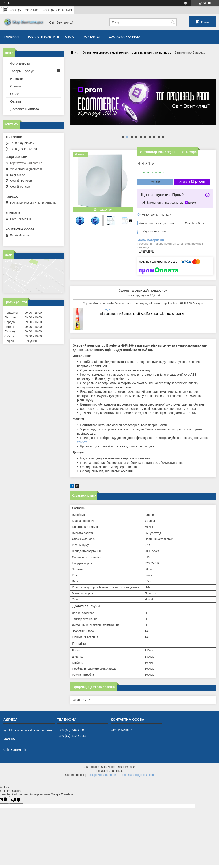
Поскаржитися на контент (102, 775)
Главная (11, 36)
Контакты (91, 36)
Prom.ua (130, 766)
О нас (70, 36)
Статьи (15, 86)
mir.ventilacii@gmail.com (26, 169)
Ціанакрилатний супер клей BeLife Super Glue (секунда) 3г (142, 313)
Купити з (191, 182)
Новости (16, 78)
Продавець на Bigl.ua (109, 770)
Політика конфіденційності (137, 775)
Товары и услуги (41, 36)
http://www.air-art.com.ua (26, 163)
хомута (82, 442)
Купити (155, 181)
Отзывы (16, 101)
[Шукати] (173, 22)
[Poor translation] (16, 800)
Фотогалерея (20, 63)
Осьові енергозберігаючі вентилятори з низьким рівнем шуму (127, 52)
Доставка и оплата (124, 36)
